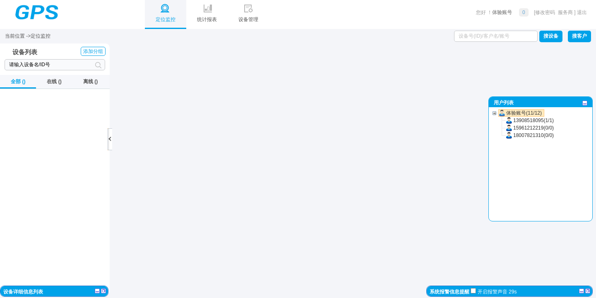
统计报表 (207, 11)
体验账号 (502, 12)
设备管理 (248, 11)
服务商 (566, 12)
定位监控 (165, 11)
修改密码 (545, 12)
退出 (582, 12)
